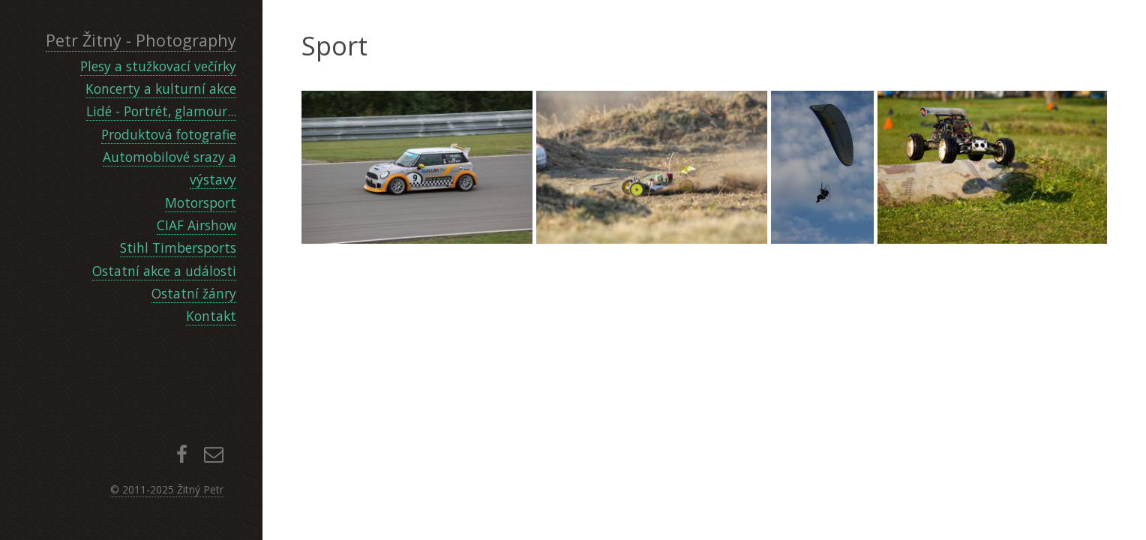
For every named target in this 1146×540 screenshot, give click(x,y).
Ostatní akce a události (164, 271)
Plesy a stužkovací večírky (158, 66)
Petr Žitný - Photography (141, 40)
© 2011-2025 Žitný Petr (167, 489)
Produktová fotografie (168, 134)
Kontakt (211, 316)
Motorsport (200, 203)
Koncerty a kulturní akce (161, 89)
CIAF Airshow (196, 225)
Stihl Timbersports (178, 247)
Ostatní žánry (194, 293)
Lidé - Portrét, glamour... (161, 111)
